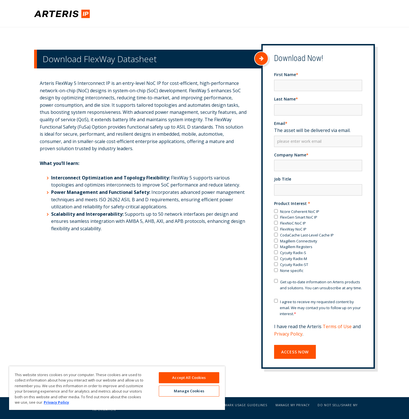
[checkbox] (318, 242)
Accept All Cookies (189, 377)
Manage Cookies (189, 391)
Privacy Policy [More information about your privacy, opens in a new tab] (56, 402)
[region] (117, 388)
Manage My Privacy (293, 406)
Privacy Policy (288, 335)
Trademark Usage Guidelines (240, 406)
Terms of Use (337, 328)
